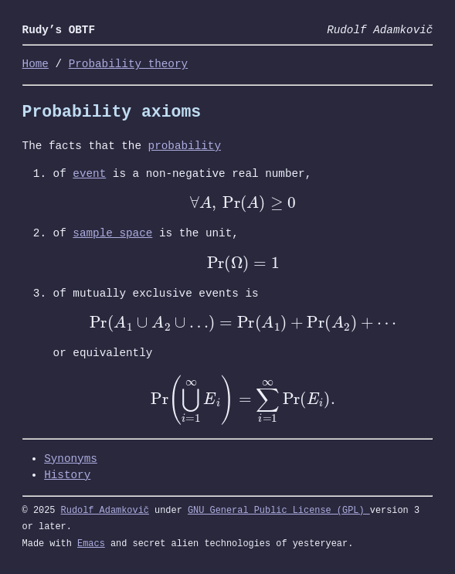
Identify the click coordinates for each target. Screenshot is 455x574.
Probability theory (128, 64)
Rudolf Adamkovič (105, 510)
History (67, 475)
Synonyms (70, 459)
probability (184, 146)
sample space (112, 233)
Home (35, 64)
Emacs (91, 544)
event (89, 174)
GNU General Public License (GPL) (279, 510)
